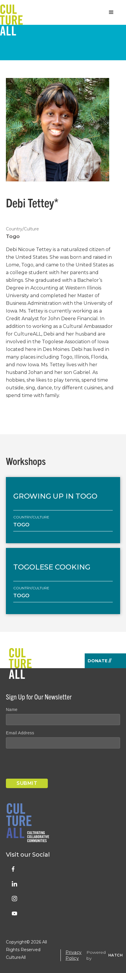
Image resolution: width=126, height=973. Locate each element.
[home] (11, 12)
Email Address (20, 732)
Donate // (99, 660)
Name (11, 709)
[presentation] (51, 764)
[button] (111, 12)
